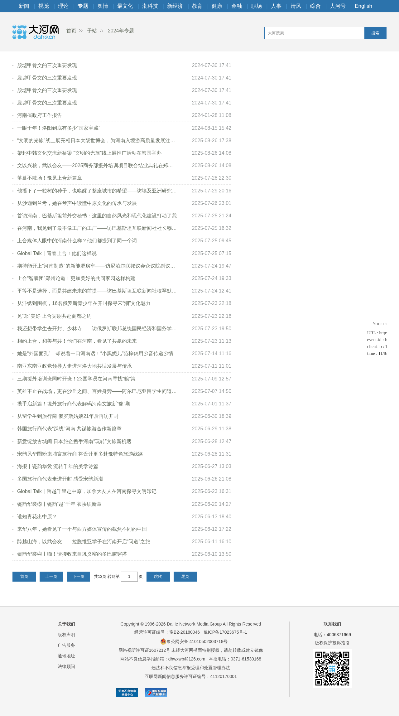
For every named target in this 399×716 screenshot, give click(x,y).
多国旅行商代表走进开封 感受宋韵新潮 (60, 478)
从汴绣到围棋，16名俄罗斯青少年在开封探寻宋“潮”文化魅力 (84, 303)
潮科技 (150, 6)
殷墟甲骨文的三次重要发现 (47, 65)
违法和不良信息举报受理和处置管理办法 (190, 667)
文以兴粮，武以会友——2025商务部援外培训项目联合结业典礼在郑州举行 (97, 165)
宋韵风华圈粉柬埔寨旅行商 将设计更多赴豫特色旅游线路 (80, 454)
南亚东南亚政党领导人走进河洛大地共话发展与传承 (74, 366)
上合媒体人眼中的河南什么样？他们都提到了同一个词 (77, 240)
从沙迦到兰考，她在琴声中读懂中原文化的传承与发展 (77, 203)
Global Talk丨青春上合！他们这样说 (57, 253)
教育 (197, 6)
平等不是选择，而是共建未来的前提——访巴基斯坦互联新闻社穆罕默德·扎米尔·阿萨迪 (97, 290)
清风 (296, 6)
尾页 (185, 576)
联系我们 (332, 624)
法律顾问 (66, 666)
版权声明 (66, 634)
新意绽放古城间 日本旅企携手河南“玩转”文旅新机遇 (74, 441)
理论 (63, 6)
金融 (236, 6)
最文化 (125, 6)
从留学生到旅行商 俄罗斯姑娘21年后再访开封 (68, 416)
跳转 (158, 576)
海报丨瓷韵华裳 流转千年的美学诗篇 (57, 466)
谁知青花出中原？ (37, 516)
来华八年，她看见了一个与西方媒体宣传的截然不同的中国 (82, 529)
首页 (71, 30)
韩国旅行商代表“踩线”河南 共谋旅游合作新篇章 (69, 428)
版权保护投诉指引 (332, 642)
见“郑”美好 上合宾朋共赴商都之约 (54, 316)
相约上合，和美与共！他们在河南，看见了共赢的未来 (77, 341)
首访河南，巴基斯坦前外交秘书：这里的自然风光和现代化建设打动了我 (97, 215)
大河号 (338, 6)
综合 (315, 6)
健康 (217, 6)
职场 (256, 6)
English (363, 6)
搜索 (375, 33)
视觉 (43, 6)
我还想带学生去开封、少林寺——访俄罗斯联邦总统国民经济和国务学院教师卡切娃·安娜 (97, 328)
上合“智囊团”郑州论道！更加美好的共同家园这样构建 (76, 278)
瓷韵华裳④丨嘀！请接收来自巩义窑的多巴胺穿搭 (72, 554)
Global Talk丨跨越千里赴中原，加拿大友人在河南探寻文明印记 (86, 491)
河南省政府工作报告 (39, 115)
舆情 (103, 6)
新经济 (175, 6)
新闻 (24, 6)
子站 (92, 30)
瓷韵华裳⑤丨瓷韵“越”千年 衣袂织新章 (59, 504)
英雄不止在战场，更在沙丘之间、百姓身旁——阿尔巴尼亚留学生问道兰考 (97, 391)
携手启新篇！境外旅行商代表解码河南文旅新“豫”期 (73, 403)
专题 (83, 6)
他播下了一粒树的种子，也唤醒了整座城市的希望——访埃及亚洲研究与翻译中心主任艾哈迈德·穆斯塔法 (97, 190)
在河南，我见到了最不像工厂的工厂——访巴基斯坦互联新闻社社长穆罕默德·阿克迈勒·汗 (97, 228)
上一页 (51, 576)
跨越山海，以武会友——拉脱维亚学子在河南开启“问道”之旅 (83, 541)
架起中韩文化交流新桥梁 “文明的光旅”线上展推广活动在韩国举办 (89, 153)
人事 (276, 6)
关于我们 (66, 624)
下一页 (78, 576)
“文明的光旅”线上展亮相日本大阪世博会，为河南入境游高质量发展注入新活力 (97, 140)
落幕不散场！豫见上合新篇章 (49, 178)
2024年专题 (121, 30)
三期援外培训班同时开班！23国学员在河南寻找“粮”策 (76, 378)
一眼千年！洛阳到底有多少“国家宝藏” (58, 128)
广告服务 (66, 645)
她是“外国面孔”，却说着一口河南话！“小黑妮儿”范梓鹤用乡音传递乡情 (95, 353)
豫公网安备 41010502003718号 (194, 641)
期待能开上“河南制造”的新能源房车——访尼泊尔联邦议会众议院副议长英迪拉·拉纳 (97, 265)
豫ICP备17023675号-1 (225, 632)
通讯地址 (66, 655)
